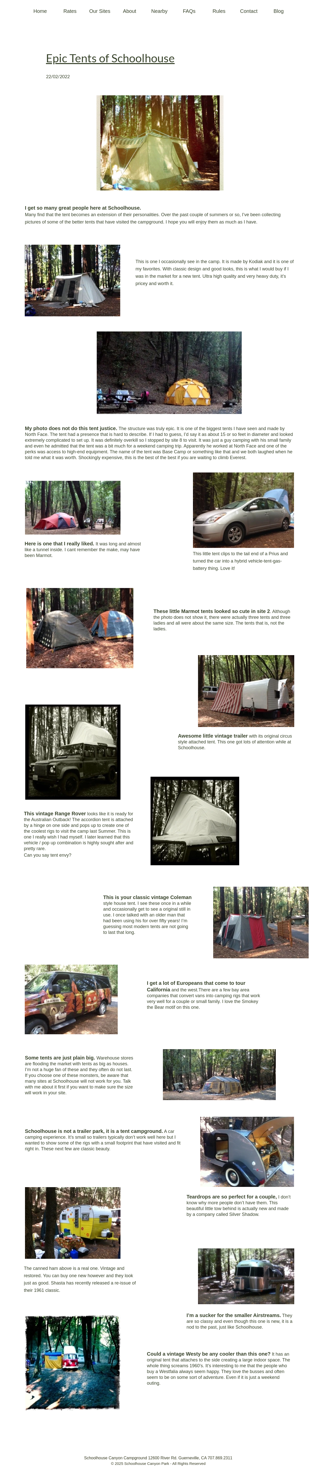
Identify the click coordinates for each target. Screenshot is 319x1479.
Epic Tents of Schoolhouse (110, 58)
